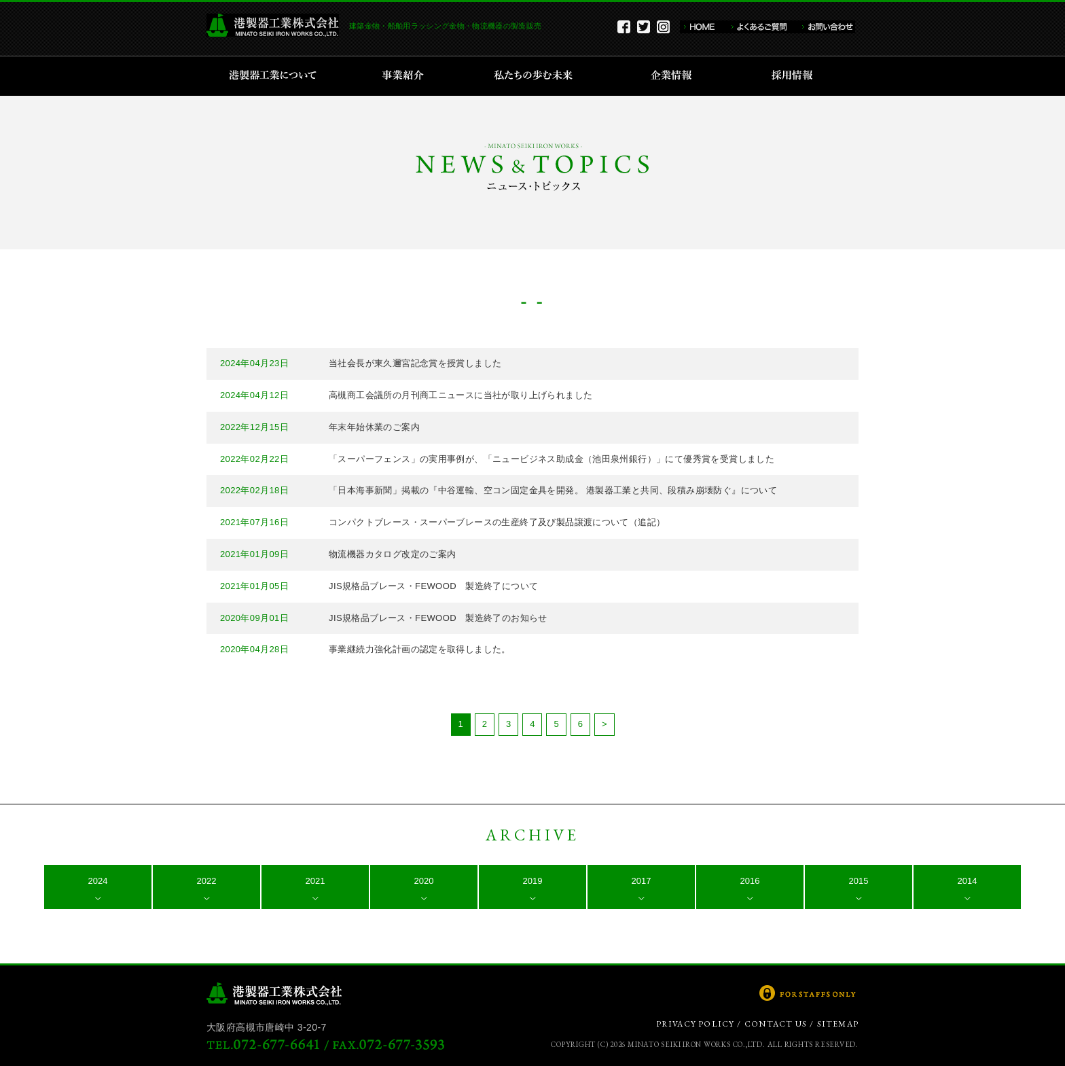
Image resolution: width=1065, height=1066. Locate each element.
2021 (315, 881)
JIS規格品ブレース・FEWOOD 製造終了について (433, 586)
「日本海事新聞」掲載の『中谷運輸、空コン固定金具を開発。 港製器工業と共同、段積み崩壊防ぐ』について (553, 490)
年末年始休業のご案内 (374, 427)
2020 (424, 881)
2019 (533, 881)
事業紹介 (404, 76)
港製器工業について (277, 76)
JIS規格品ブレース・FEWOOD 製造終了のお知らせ (438, 618)
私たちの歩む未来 (537, 76)
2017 (641, 881)
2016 (750, 881)
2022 (207, 881)
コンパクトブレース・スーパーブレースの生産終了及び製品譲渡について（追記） (497, 522)
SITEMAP (838, 1023)
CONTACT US (775, 1023)
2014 (967, 881)
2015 (859, 881)
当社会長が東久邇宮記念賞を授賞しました (415, 363)
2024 (98, 881)
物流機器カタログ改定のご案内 (392, 554)
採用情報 (796, 76)
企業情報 (674, 76)
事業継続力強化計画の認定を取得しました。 (420, 649)
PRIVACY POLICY (695, 1023)
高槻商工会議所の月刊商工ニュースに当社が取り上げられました (460, 395)
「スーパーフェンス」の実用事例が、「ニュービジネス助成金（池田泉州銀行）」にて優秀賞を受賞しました (551, 459)
